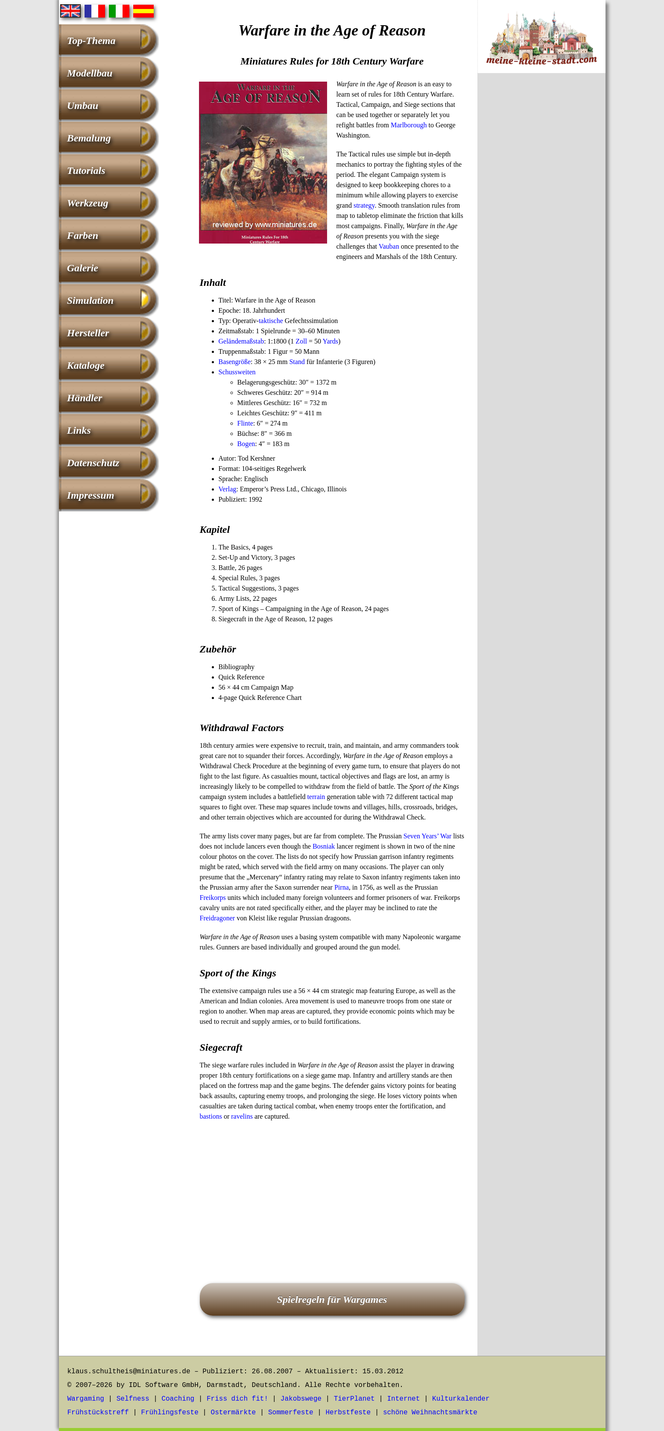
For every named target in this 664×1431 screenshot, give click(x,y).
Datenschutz (93, 462)
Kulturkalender (460, 1399)
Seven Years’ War (427, 836)
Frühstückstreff (98, 1412)
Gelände (230, 341)
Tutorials (86, 170)
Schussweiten (237, 372)
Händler (84, 397)
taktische (271, 320)
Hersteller (88, 332)
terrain (316, 796)
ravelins (242, 1116)
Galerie (82, 267)
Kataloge (86, 365)
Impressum (90, 495)
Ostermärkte (233, 1412)
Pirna (341, 887)
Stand (296, 361)
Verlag (228, 489)
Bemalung (89, 138)
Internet (403, 1399)
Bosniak (324, 846)
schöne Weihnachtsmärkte (430, 1412)
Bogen (246, 443)
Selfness (133, 1399)
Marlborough (409, 125)
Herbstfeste (348, 1412)
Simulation (90, 300)
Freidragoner (217, 918)
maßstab (252, 341)
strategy (364, 205)
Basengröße (235, 361)
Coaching (177, 1399)
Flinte (245, 423)
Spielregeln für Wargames (332, 1299)
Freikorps (213, 897)
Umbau (82, 105)
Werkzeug (87, 203)
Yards (330, 341)
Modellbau (90, 73)
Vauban (389, 246)
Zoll (301, 341)
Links (79, 430)
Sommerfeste (290, 1412)
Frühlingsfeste (169, 1412)
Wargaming (85, 1399)
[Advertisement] (332, 1190)
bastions (211, 1116)
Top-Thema (91, 40)
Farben (82, 235)
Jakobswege (301, 1399)
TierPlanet (354, 1399)
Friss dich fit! (237, 1399)
